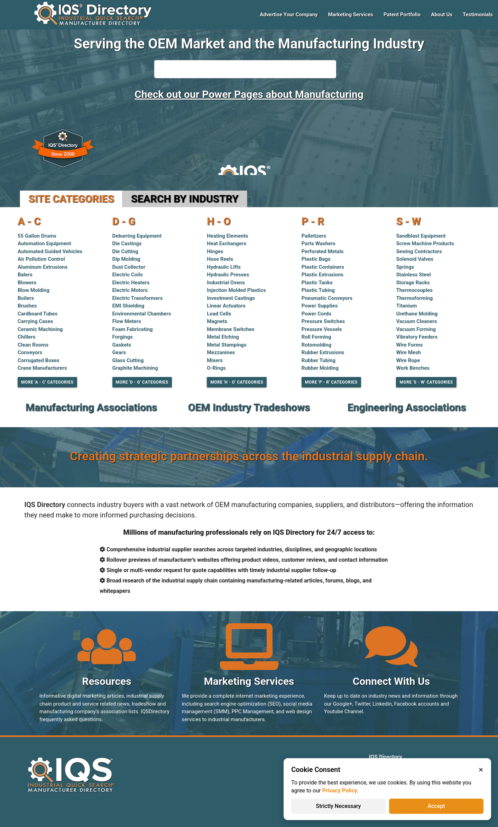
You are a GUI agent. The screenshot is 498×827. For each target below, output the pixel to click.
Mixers (215, 360)
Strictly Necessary (338, 806)
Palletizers (314, 236)
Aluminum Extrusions (42, 267)
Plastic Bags (316, 259)
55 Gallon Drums (37, 236)
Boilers (26, 298)
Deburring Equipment (137, 236)
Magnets (217, 321)
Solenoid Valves (414, 259)
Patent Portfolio (402, 14)
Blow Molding (33, 290)
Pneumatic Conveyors (327, 298)
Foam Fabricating (132, 329)
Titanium (406, 306)
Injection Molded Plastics (236, 290)
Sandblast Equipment (420, 236)
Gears (119, 352)
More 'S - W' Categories (426, 382)
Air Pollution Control (41, 259)
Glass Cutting (128, 360)
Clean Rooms (33, 345)
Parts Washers (318, 243)
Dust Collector (129, 267)
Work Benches (413, 368)
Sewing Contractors (419, 251)
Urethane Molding (416, 314)
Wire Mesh (408, 352)
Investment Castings (231, 298)
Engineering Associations (406, 407)
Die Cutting (125, 251)
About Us (441, 14)
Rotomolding (316, 345)
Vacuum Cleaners (416, 321)
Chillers (26, 337)
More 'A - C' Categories (47, 382)
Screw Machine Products (425, 243)
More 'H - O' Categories (236, 382)
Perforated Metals (323, 251)
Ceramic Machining (40, 329)
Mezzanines (221, 352)
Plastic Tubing (318, 290)
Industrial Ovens (226, 282)
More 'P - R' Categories (331, 382)
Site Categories (71, 199)
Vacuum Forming (416, 329)
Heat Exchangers (226, 243)
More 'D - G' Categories (142, 382)
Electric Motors (130, 290)
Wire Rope (408, 360)
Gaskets (121, 345)
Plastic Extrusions (322, 275)
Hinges (215, 251)
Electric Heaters (131, 282)
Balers (25, 275)
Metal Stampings (226, 345)
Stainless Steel (413, 275)
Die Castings (127, 243)
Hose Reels (220, 259)
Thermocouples (414, 290)
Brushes (27, 306)
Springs (405, 267)
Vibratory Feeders (416, 337)
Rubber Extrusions (323, 352)
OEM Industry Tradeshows (249, 407)
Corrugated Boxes (38, 360)
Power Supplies (320, 306)
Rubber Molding (320, 368)
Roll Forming (316, 337)
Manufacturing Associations (91, 407)
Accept (436, 806)
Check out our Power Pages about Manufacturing (249, 94)
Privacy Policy (339, 790)
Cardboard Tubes (37, 314)
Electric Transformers (137, 298)
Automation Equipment (44, 243)
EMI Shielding (128, 306)
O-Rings (216, 368)
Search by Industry (185, 199)
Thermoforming (414, 298)
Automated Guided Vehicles (50, 251)
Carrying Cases (35, 321)
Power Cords (316, 314)
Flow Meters (126, 321)
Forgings (122, 337)
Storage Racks (413, 282)
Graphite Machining (135, 368)
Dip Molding (126, 259)
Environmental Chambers (141, 314)
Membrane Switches (231, 329)
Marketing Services (350, 14)
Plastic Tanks (317, 282)
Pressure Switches (323, 321)
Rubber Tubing (318, 360)
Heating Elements (227, 236)
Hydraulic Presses (228, 275)
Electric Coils (127, 275)
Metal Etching (223, 337)
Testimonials (478, 14)
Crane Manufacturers (42, 368)
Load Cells (219, 314)
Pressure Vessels (322, 329)
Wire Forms (409, 345)
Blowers (27, 282)
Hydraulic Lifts (224, 267)
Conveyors (30, 352)
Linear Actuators (226, 306)
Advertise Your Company (288, 14)
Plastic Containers (323, 267)
